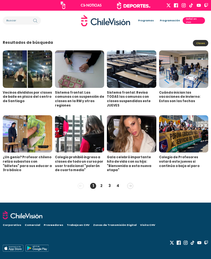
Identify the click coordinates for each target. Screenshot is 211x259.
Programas (146, 20)
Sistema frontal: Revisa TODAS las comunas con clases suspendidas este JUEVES (129, 99)
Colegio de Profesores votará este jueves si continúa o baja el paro (179, 161)
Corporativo (12, 225)
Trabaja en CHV (78, 225)
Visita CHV (147, 225)
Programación (170, 20)
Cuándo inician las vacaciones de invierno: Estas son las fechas (179, 96)
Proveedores (53, 225)
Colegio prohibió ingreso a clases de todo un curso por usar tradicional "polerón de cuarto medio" (79, 163)
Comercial (32, 225)
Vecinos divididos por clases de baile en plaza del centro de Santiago (27, 96)
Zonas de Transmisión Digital (115, 225)
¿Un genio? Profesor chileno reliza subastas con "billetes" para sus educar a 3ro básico (27, 163)
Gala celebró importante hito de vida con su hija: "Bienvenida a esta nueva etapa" (129, 163)
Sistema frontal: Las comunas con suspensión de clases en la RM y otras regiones (79, 99)
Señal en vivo (191, 20)
